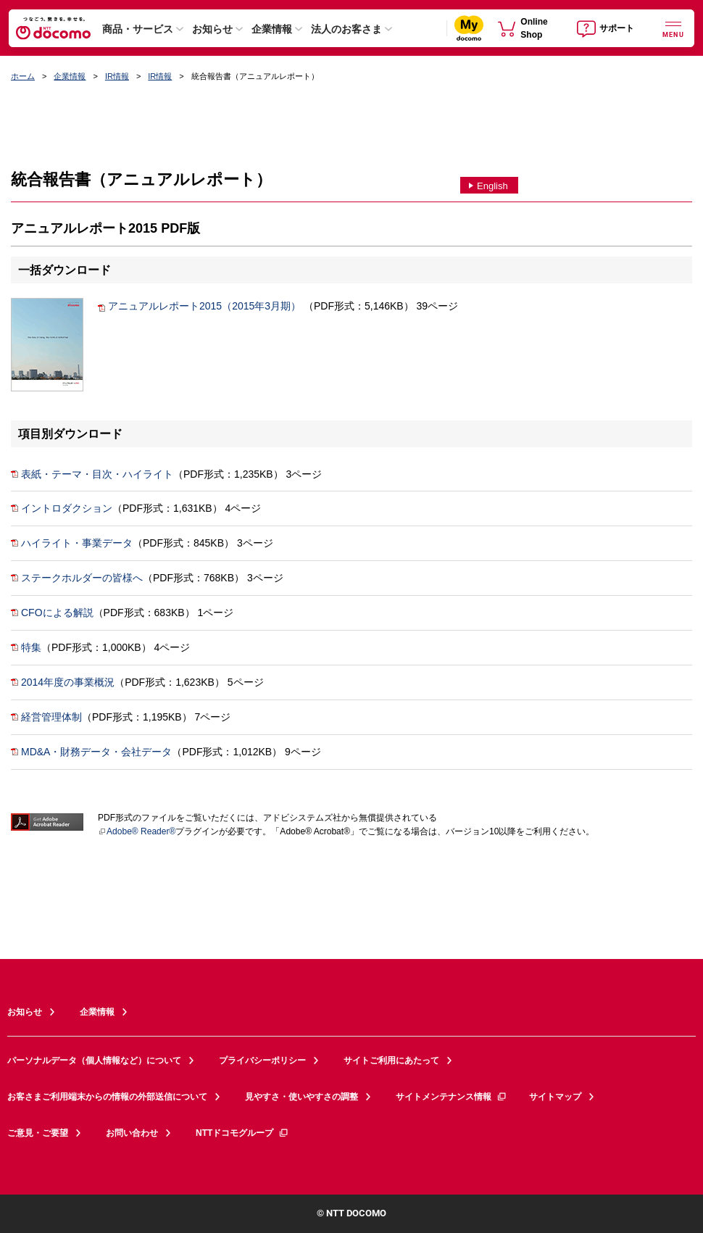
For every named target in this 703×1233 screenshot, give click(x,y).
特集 (26, 647)
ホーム (23, 76)
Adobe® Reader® (136, 831)
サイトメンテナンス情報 (451, 1097)
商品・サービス (137, 29)
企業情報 (271, 29)
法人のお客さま (346, 29)
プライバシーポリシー (262, 1060)
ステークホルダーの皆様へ (77, 578)
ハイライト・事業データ (72, 543)
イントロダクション (61, 508)
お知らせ (212, 29)
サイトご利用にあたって (391, 1060)
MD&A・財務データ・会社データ (91, 751)
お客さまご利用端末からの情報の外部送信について (107, 1097)
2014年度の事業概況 (63, 682)
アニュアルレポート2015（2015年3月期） (199, 306)
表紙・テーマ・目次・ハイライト (92, 474)
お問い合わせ (132, 1133)
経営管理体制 (46, 717)
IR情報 (117, 76)
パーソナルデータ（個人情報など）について (94, 1060)
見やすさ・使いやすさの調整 (301, 1097)
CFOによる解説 (52, 612)
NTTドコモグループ (242, 1133)
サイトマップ (555, 1097)
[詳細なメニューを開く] (673, 28)
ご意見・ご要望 (37, 1133)
